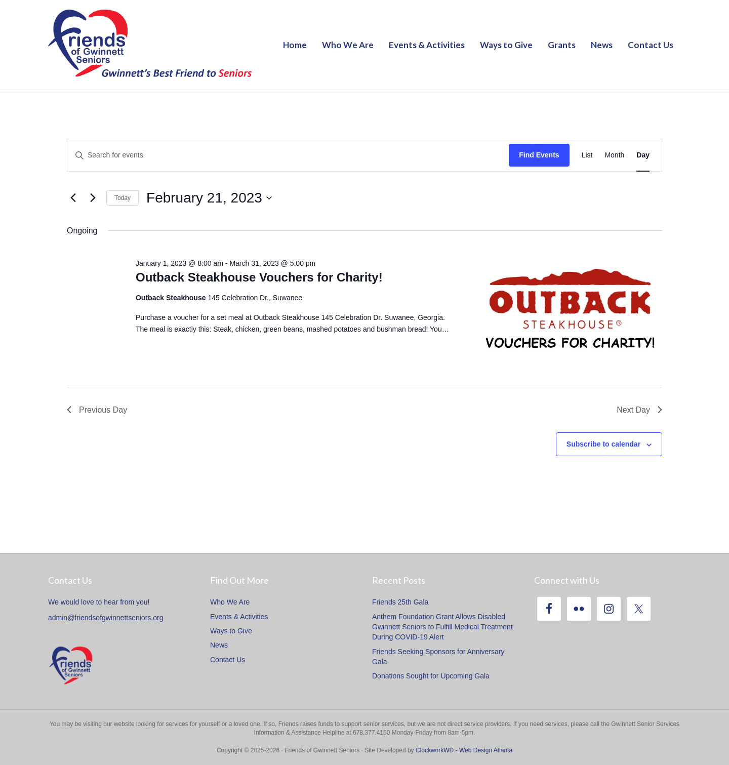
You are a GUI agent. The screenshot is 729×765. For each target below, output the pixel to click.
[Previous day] (73, 198)
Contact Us (650, 44)
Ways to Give (506, 44)
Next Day (639, 410)
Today (122, 198)
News (602, 44)
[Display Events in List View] (587, 155)
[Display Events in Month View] (614, 155)
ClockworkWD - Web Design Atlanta (464, 750)
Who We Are (348, 44)
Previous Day (97, 410)
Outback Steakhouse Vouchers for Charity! (259, 277)
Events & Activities (427, 44)
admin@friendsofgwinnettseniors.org (105, 618)
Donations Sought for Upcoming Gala (431, 676)
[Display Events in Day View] (643, 155)
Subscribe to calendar (603, 444)
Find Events (539, 155)
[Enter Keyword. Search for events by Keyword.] (288, 155)
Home (295, 44)
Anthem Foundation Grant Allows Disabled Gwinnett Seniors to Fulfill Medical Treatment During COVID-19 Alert (442, 627)
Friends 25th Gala (400, 602)
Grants (562, 44)
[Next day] (93, 198)
